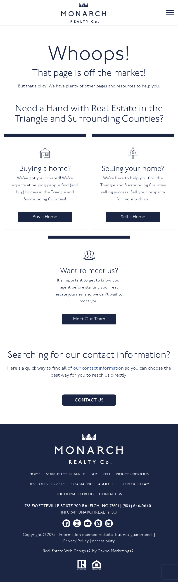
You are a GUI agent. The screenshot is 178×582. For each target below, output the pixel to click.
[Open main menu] (169, 12)
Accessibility (103, 541)
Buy (94, 474)
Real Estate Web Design (66, 551)
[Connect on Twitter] (98, 523)
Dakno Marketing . (116, 551)
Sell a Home (133, 217)
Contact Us (89, 400)
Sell (107, 474)
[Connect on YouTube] (88, 523)
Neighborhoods (132, 474)
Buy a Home (45, 217)
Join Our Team (136, 484)
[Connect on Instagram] (77, 523)
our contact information (98, 368)
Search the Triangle (65, 474)
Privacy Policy (76, 541)
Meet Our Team (89, 319)
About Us (107, 484)
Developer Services (46, 484)
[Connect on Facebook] (66, 523)
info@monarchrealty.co (89, 512)
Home (34, 474)
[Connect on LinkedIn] (109, 523)
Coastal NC (82, 484)
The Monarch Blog (75, 494)
